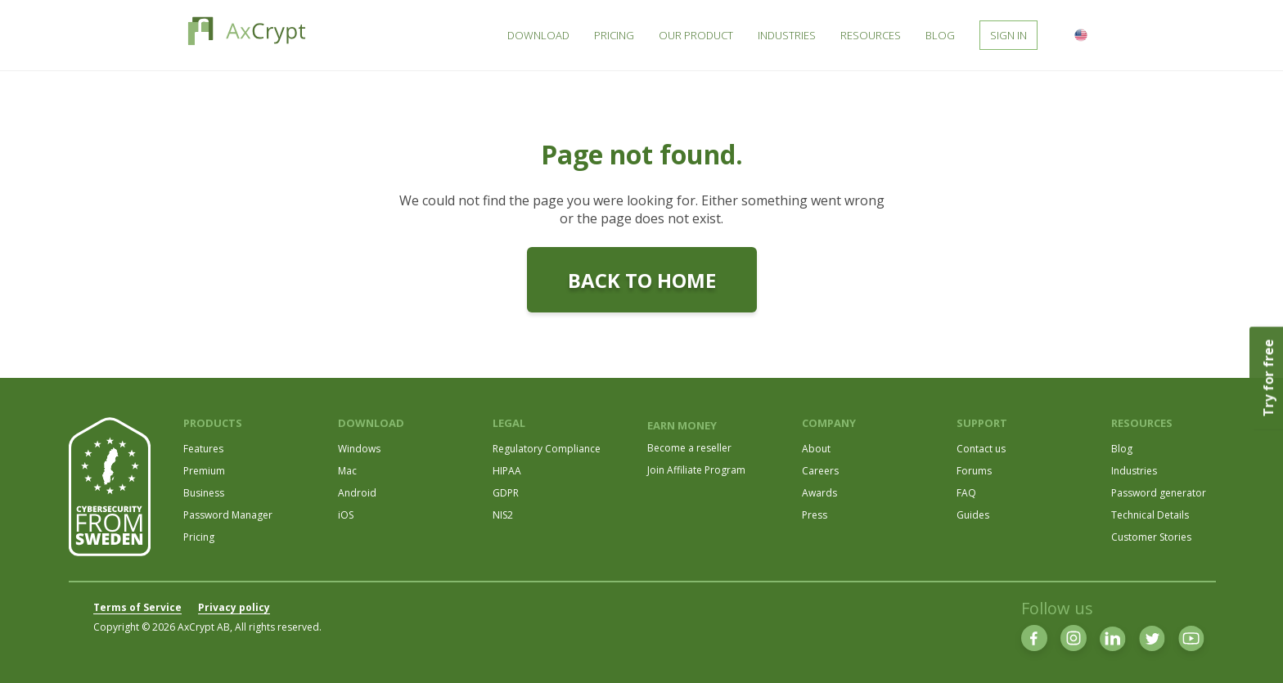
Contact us (981, 449)
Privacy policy (234, 607)
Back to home (642, 280)
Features (203, 449)
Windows (359, 449)
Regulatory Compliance (547, 449)
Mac (347, 471)
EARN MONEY (682, 425)
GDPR (506, 493)
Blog (1121, 449)
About (816, 449)
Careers (820, 471)
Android (357, 493)
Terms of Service (137, 607)
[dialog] (1252, 650)
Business (203, 493)
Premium (204, 471)
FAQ (966, 493)
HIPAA (507, 471)
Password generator (1158, 493)
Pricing (198, 537)
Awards (819, 493)
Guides (973, 515)
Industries (1134, 471)
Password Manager (227, 515)
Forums (974, 471)
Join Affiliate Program (696, 470)
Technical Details (1150, 515)
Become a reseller (689, 448)
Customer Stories (1151, 537)
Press (814, 515)
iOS (345, 515)
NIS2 (503, 515)
